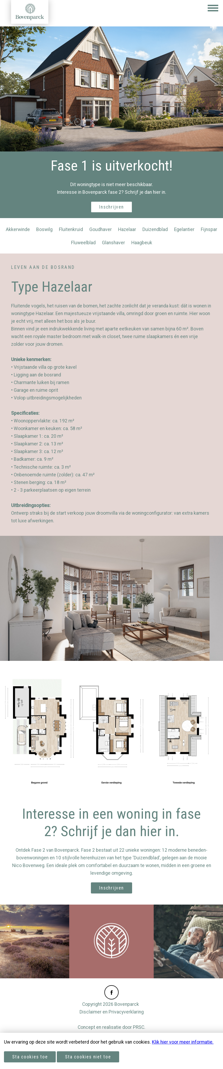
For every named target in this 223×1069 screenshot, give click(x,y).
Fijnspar (209, 229)
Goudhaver (100, 229)
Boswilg (44, 229)
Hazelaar (127, 229)
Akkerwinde (18, 229)
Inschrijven (111, 207)
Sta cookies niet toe (88, 1056)
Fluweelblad (83, 242)
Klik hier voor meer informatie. (182, 1042)
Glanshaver (113, 242)
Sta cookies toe (30, 1056)
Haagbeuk (141, 242)
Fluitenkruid (71, 229)
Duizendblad (155, 229)
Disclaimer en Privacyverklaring (112, 1012)
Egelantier (184, 229)
